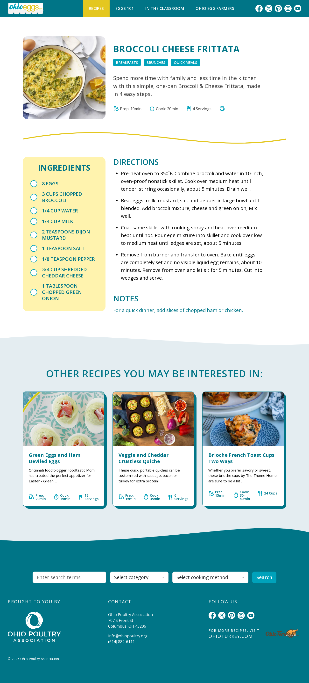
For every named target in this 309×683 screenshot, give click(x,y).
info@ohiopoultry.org (127, 636)
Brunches (156, 62)
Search (264, 577)
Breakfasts (127, 62)
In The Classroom (164, 8)
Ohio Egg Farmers (215, 8)
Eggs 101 (124, 8)
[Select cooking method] (210, 577)
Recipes (96, 8)
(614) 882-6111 (121, 641)
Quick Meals (185, 62)
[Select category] (139, 577)
